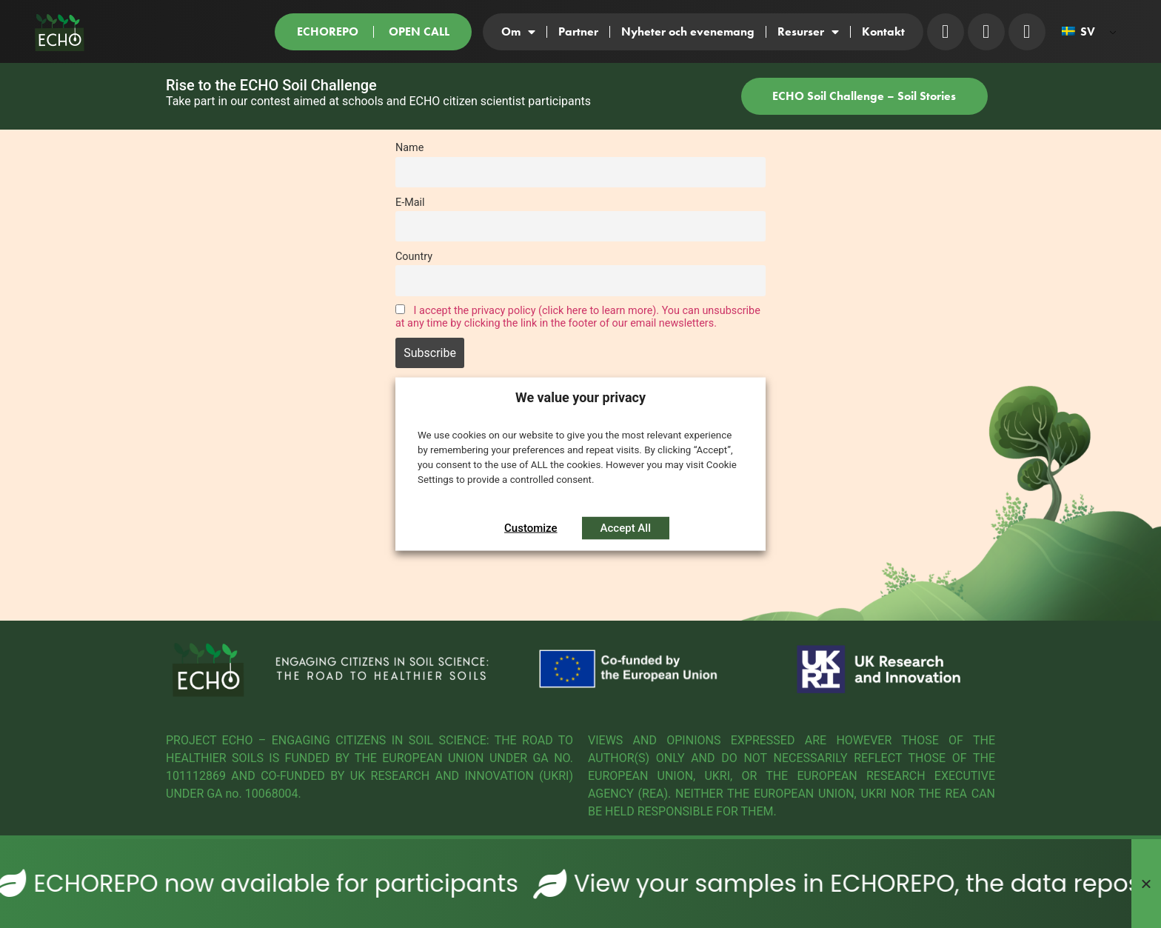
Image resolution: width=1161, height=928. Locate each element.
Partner (578, 31)
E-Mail (410, 202)
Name (409, 147)
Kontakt (883, 31)
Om (518, 32)
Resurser (808, 32)
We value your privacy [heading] (580, 396)
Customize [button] (531, 528)
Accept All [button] (625, 528)
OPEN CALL (419, 31)
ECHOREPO (327, 31)
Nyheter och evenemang (688, 31)
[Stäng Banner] (1146, 883)
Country (413, 256)
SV (1078, 31)
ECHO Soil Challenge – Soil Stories (864, 96)
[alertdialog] (580, 883)
